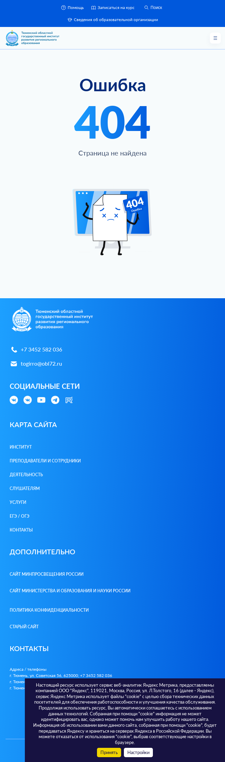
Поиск (153, 7)
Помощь (72, 7)
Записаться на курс (113, 7)
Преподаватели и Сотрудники (45, 460)
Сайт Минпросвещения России (47, 574)
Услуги (18, 502)
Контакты (21, 530)
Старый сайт (24, 626)
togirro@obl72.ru (36, 363)
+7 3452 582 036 (36, 349)
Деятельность (26, 474)
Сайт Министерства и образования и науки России (70, 590)
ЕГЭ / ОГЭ (19, 516)
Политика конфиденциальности (49, 610)
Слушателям (25, 488)
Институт (21, 447)
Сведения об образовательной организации (112, 19)
